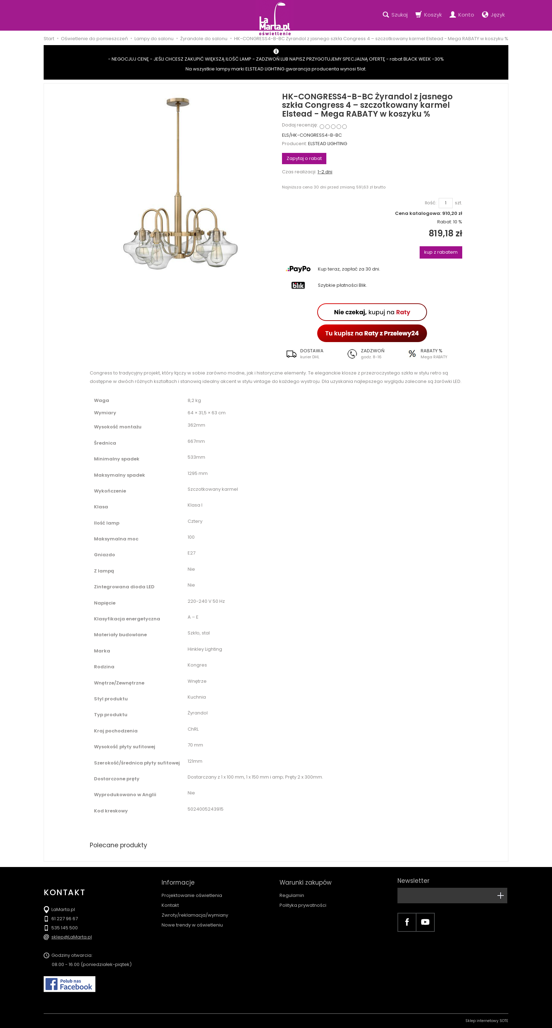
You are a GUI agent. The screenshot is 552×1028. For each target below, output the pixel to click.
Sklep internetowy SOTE (486, 1020)
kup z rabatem (441, 252)
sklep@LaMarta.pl (71, 937)
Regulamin (292, 893)
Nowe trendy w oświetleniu (192, 922)
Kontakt (170, 902)
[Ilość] (446, 203)
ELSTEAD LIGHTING (327, 143)
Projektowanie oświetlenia (192, 893)
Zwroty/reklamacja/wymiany (195, 912)
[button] (312, 354)
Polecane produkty (119, 845)
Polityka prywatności (303, 902)
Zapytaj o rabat (304, 158)
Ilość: (431, 203)
